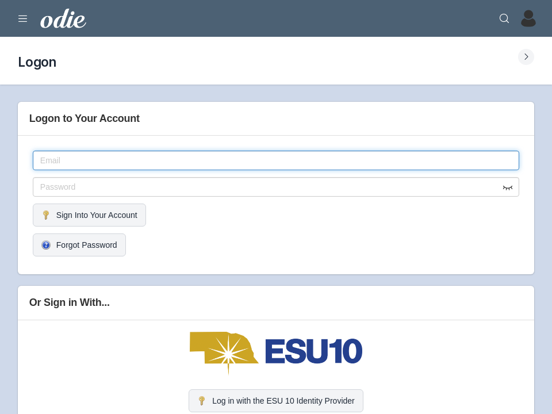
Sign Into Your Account (89, 215)
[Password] (276, 187)
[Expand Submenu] (526, 57)
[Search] (504, 18)
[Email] (276, 160)
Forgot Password (79, 245)
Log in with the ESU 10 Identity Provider (275, 400)
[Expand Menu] (23, 18)
